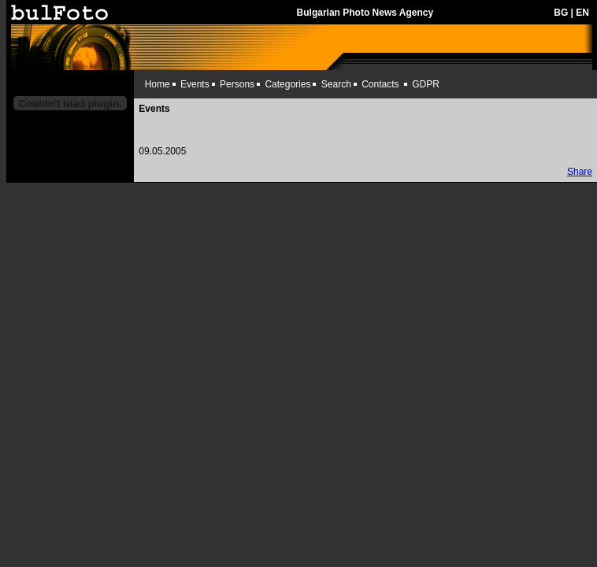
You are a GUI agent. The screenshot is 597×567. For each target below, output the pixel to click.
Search (336, 84)
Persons (237, 84)
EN (582, 12)
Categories (287, 84)
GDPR (425, 84)
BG (561, 12)
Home (157, 84)
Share (579, 171)
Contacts (380, 84)
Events (195, 84)
